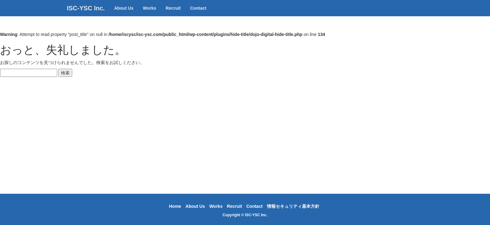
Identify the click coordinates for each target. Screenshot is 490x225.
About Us (123, 14)
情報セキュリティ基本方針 (293, 206)
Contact (198, 14)
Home (175, 206)
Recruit (173, 14)
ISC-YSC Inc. (86, 14)
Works (149, 14)
